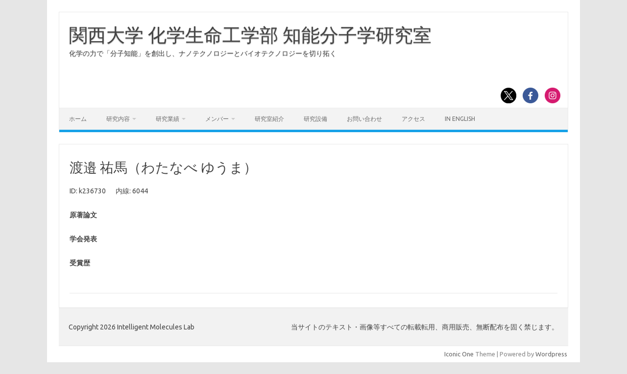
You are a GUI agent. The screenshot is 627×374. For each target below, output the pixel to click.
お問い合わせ (364, 119)
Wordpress (551, 354)
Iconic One (459, 354)
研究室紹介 (269, 119)
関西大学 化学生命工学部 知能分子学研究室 (250, 34)
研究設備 (315, 119)
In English (460, 119)
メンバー (217, 119)
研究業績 (167, 119)
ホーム (78, 119)
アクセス (413, 119)
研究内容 (118, 119)
